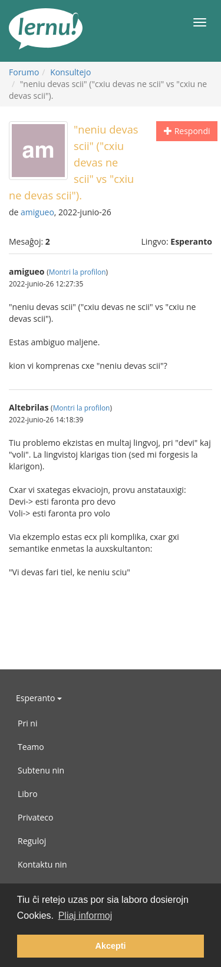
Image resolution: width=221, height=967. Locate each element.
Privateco (35, 817)
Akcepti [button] (110, 946)
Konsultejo (70, 72)
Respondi (187, 130)
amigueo (37, 212)
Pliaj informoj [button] (85, 916)
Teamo (31, 746)
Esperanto (39, 697)
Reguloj (32, 840)
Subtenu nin (41, 770)
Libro (28, 793)
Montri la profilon (77, 271)
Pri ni (27, 723)
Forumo (24, 72)
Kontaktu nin (42, 864)
